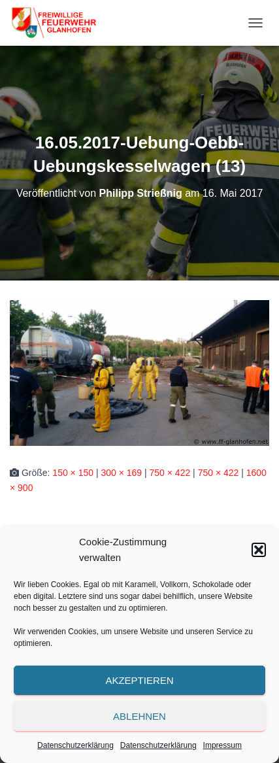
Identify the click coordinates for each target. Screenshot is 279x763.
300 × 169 (121, 472)
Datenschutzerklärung (75, 745)
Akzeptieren (139, 680)
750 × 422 (170, 472)
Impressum (222, 745)
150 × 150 (72, 472)
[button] (258, 549)
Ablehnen (139, 716)
